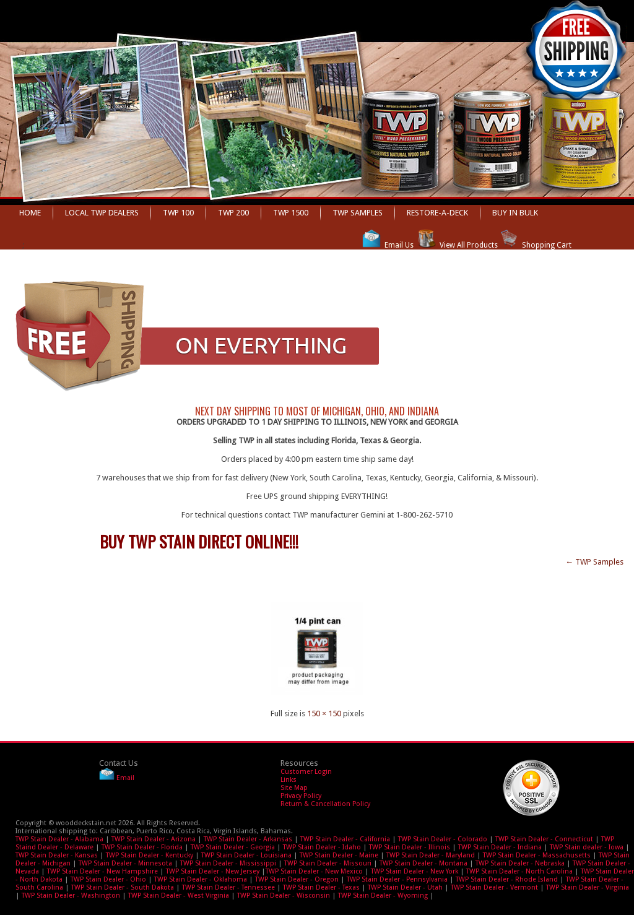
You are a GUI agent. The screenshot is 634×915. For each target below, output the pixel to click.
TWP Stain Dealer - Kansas (56, 855)
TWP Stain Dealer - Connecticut (544, 839)
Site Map (294, 788)
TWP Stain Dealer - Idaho (322, 847)
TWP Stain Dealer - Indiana (500, 847)
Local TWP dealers (102, 212)
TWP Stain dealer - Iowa (586, 847)
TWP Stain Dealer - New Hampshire (102, 871)
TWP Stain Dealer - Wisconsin (283, 895)
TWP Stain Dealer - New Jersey (212, 871)
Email (125, 778)
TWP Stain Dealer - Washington (71, 895)
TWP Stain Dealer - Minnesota (125, 863)
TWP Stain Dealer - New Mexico (314, 871)
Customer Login (306, 772)
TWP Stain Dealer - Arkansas (248, 839)
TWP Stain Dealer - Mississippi (228, 863)
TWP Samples (357, 212)
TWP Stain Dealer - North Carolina (519, 871)
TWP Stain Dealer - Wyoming (383, 895)
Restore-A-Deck (437, 212)
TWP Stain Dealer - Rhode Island (507, 879)
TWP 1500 (290, 212)
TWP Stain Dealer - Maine (339, 855)
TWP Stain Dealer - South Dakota (122, 887)
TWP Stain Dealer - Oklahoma (200, 879)
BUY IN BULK (515, 212)
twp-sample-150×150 (72, 581)
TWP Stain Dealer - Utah (405, 887)
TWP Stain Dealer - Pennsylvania (397, 879)
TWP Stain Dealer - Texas (321, 887)
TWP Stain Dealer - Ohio (108, 879)
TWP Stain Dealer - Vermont (494, 887)
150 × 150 (324, 713)
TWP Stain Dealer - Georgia (233, 847)
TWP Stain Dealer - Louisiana (246, 855)
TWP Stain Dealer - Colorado (442, 839)
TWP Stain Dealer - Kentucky (149, 855)
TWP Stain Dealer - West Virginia (178, 895)
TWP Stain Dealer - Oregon (297, 879)
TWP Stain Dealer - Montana (423, 863)
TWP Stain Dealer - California (345, 839)
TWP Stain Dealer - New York (414, 871)
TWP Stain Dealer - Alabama (59, 839)
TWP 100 (178, 212)
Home (30, 212)
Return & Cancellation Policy (325, 804)
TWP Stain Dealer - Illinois (409, 847)
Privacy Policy (300, 796)
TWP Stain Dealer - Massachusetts (537, 855)
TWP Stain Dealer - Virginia (587, 887)
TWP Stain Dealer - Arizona (153, 839)
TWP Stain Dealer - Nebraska (520, 863)
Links (288, 780)
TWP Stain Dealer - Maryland (430, 855)
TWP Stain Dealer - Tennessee (228, 887)
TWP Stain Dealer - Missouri (327, 863)
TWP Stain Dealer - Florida (142, 847)
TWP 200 (233, 212)
